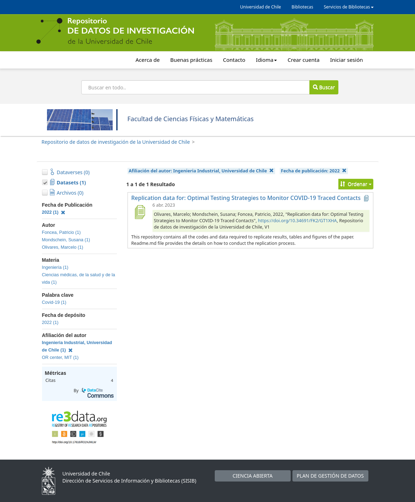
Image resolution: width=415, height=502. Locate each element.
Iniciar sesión (346, 59)
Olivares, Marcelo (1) (62, 247)
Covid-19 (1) (54, 302)
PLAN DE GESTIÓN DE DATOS (330, 475)
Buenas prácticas (191, 59)
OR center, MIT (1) (60, 357)
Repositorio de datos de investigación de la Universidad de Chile (116, 141)
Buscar (324, 87)
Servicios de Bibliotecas (349, 7)
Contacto (234, 59)
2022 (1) (54, 212)
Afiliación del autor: (201, 171)
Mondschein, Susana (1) (66, 239)
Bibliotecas (302, 7)
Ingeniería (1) (55, 267)
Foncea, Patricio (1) (61, 232)
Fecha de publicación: (313, 171)
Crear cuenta (303, 59)
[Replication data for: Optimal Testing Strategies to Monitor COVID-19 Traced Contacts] (139, 211)
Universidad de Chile (260, 7)
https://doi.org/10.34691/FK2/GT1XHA (297, 221)
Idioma (266, 59)
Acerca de (148, 59)
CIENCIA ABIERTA (252, 475)
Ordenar (356, 184)
